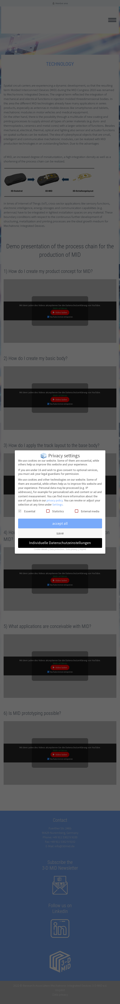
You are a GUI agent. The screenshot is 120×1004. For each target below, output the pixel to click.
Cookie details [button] (41, 546)
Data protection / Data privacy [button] (64, 546)
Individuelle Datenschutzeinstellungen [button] (60, 539)
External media (87, 508)
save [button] (60, 530)
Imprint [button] (83, 546)
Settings (57, 501)
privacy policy (55, 497)
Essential (26, 508)
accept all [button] (60, 520)
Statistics (55, 508)
